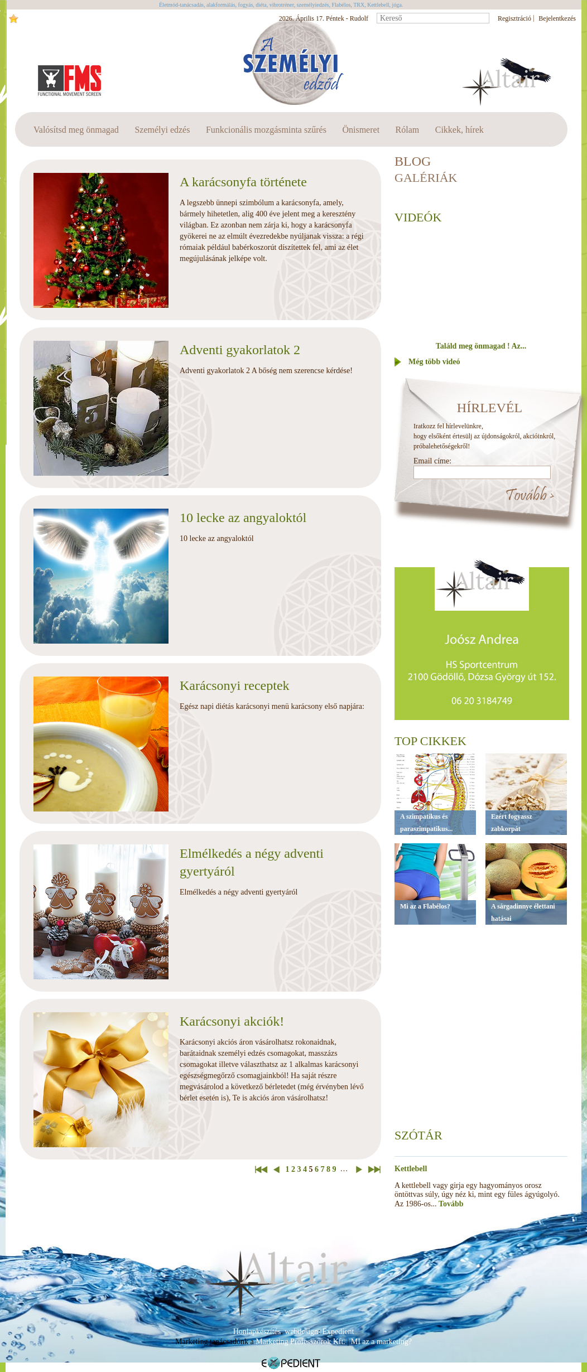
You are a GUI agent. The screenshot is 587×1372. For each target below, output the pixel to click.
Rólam (408, 129)
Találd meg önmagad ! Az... (481, 346)
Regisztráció (514, 18)
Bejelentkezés (557, 18)
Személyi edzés (162, 129)
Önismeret (360, 129)
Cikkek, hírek (459, 129)
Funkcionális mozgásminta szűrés (266, 129)
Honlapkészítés (257, 1331)
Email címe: (432, 461)
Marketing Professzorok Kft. (300, 1341)
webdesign (301, 1331)
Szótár (418, 1135)
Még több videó (434, 362)
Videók (417, 217)
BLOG (412, 161)
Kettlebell (410, 1169)
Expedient (338, 1331)
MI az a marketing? (381, 1341)
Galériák (425, 178)
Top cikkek (430, 741)
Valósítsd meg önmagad (76, 129)
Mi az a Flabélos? (425, 906)
